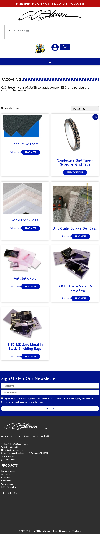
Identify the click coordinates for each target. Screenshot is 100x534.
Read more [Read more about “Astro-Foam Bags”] (30, 228)
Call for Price (15, 152)
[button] (50, 61)
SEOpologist (76, 531)
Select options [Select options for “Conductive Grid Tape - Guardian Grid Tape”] (75, 172)
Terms (55, 531)
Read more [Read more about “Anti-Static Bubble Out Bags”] (80, 236)
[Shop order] (85, 108)
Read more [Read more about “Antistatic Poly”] (30, 286)
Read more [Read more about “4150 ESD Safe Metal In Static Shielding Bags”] (30, 356)
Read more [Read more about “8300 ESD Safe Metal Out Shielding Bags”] (80, 298)
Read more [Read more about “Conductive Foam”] (30, 152)
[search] (47, 30)
